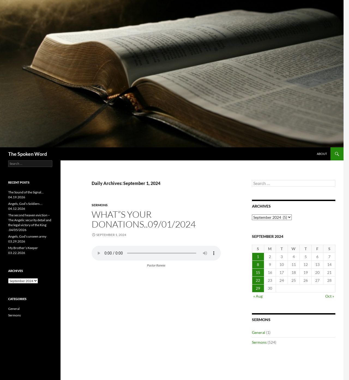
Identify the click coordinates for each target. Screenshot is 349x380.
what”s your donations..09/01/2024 (144, 219)
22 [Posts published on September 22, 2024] (258, 280)
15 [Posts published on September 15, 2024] (258, 272)
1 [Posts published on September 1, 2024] (258, 256)
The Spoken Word (27, 154)
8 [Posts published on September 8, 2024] (258, 264)
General (258, 332)
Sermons (100, 205)
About (322, 153)
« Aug (258, 296)
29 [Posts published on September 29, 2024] (258, 288)
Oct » (329, 296)
